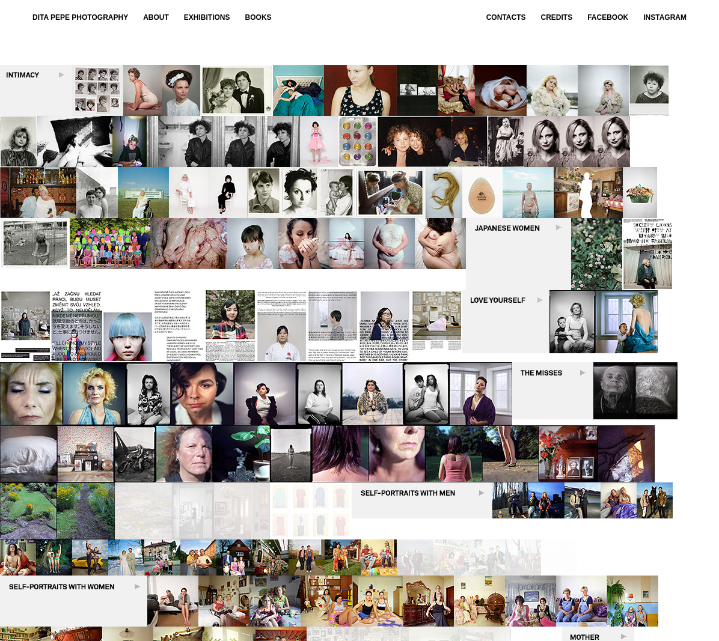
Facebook (607, 17)
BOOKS (258, 17)
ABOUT (156, 17)
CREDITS (557, 17)
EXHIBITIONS (207, 17)
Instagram (665, 17)
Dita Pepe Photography (80, 17)
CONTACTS (506, 17)
